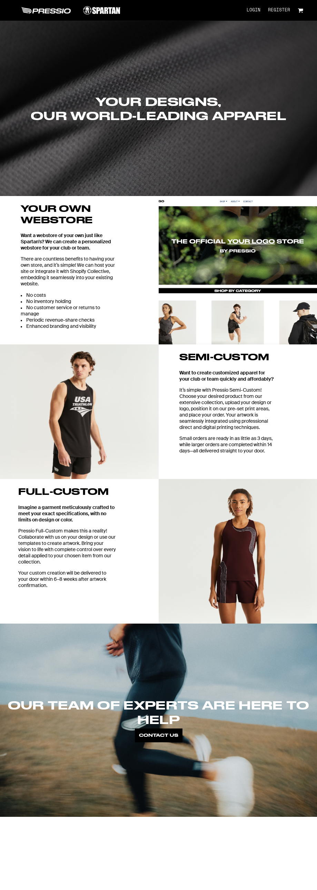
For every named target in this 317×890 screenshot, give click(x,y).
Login (253, 10)
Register (279, 10)
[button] (300, 10)
